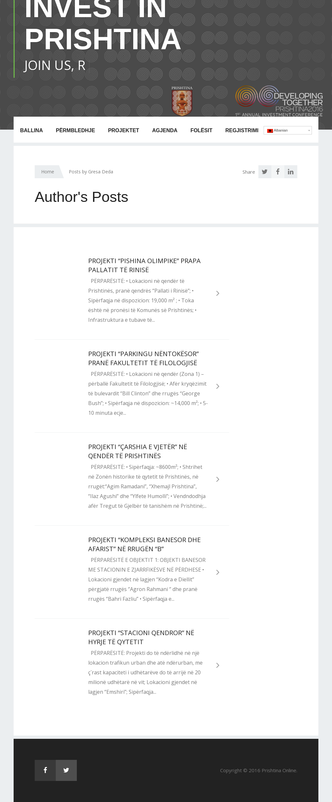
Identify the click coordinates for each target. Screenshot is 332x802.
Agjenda (164, 130)
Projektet (123, 130)
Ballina (31, 130)
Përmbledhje (75, 130)
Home (47, 172)
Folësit (201, 130)
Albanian (277, 130)
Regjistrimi (241, 130)
